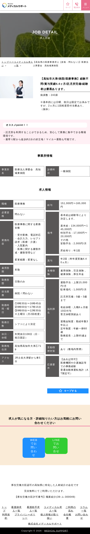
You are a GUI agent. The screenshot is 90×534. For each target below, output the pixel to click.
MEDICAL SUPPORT (56, 531)
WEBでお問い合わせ (33, 447)
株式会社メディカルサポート (45, 523)
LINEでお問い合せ (56, 445)
